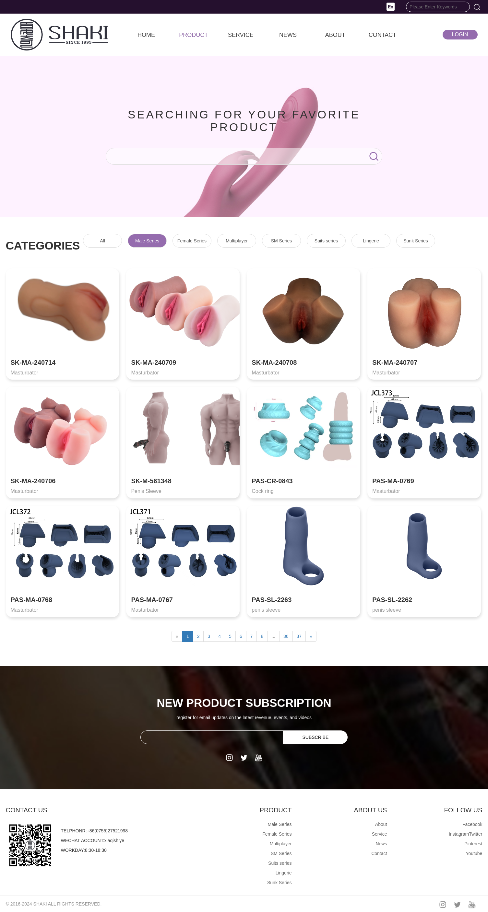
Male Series (147, 240)
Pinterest (473, 843)
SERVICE (241, 35)
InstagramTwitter (465, 834)
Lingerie (371, 240)
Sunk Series (415, 240)
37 (299, 636)
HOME (146, 35)
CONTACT (383, 35)
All (102, 240)
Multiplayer (237, 240)
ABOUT (335, 35)
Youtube (474, 853)
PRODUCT (193, 35)
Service (379, 834)
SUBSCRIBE (315, 737)
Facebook (472, 824)
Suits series (326, 240)
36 (286, 636)
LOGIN (460, 34)
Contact (379, 853)
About (381, 824)
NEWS (288, 35)
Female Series (192, 240)
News (381, 843)
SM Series (281, 240)
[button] (391, 6)
